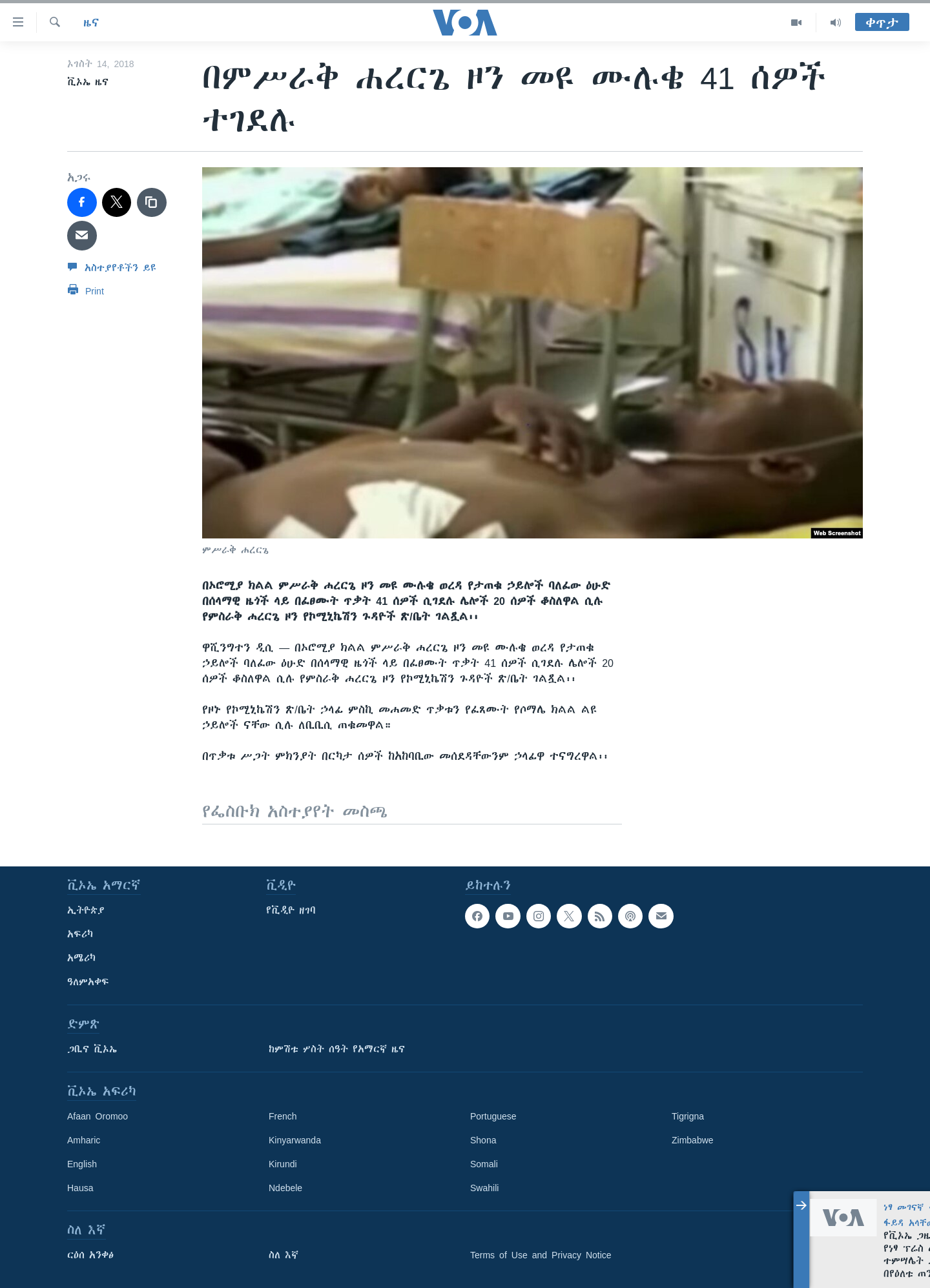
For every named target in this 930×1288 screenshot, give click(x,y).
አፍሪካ (80, 934)
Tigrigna (688, 1116)
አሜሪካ (81, 958)
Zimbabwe (693, 1140)
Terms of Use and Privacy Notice (541, 1255)
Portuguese (493, 1116)
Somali (484, 1164)
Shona (483, 1140)
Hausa (80, 1188)
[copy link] (152, 203)
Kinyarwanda (295, 1140)
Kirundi (283, 1164)
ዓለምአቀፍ (88, 982)
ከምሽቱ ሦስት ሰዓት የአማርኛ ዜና (337, 1049)
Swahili (484, 1188)
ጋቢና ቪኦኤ (92, 1049)
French (283, 1116)
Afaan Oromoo (97, 1116)
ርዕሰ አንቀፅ (90, 1255)
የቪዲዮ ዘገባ (291, 910)
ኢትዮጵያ (86, 910)
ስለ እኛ (283, 1255)
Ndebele (285, 1188)
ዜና (91, 22)
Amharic (83, 1140)
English (82, 1164)
